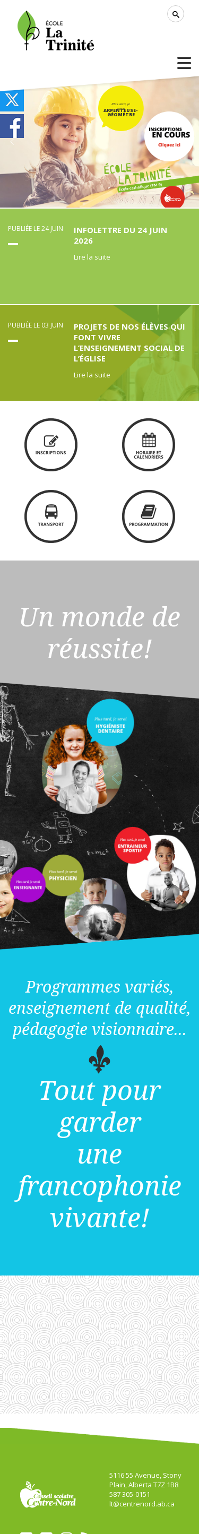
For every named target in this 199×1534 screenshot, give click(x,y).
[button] (12, 141)
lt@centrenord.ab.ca (142, 1504)
